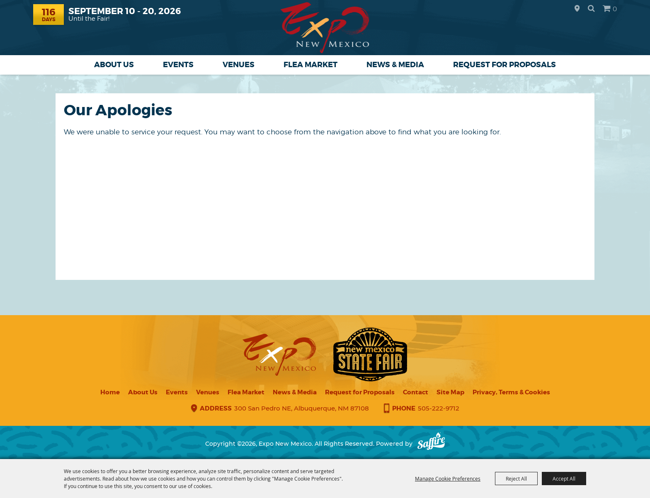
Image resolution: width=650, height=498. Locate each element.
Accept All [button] (564, 478)
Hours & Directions (577, 8)
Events (178, 65)
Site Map (450, 392)
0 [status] (615, 8)
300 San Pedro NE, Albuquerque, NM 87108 (301, 408)
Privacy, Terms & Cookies (511, 392)
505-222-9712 (438, 408)
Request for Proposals (504, 65)
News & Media (395, 65)
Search (591, 8)
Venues (239, 65)
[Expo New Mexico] (325, 27)
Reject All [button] (516, 478)
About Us (114, 65)
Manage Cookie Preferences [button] (447, 478)
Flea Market (310, 65)
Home (110, 392)
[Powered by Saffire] (431, 443)
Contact (415, 392)
